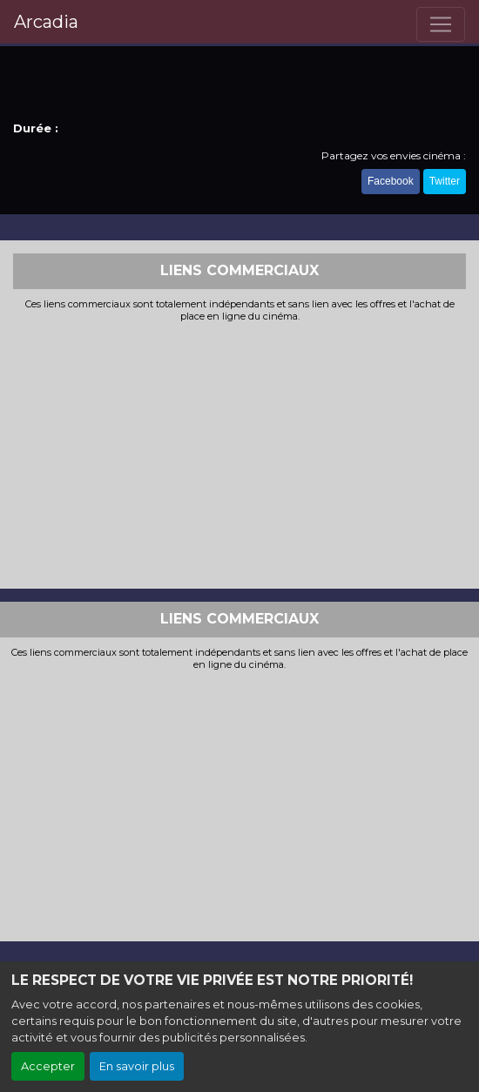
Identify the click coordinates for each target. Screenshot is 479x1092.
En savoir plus (136, 1066)
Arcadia (46, 21)
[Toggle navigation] (440, 24)
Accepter (48, 1066)
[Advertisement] (239, 454)
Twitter (444, 181)
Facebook (391, 181)
